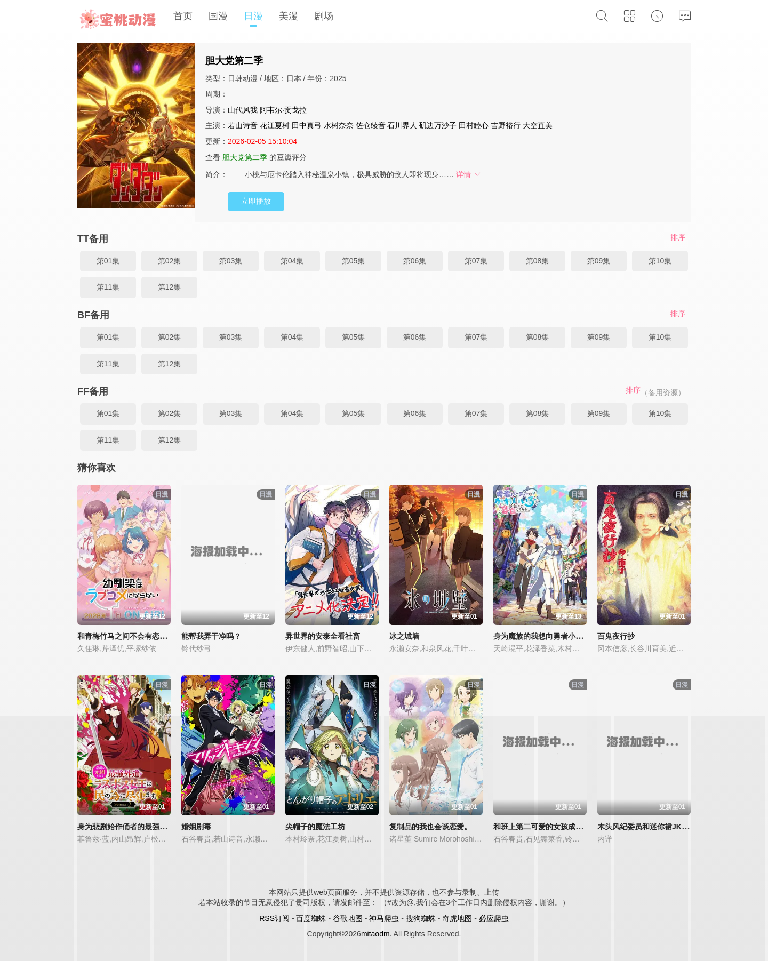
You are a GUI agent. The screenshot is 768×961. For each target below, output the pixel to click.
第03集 (231, 261)
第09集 (599, 261)
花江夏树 (275, 125)
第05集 (353, 261)
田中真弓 (307, 125)
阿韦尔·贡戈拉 (283, 110)
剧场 (323, 16)
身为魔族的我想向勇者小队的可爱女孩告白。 (568, 636)
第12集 (169, 287)
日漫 (253, 16)
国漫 (218, 16)
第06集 (415, 261)
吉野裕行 (506, 125)
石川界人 (402, 125)
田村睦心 (474, 125)
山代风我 (243, 110)
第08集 (537, 261)
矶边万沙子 (438, 125)
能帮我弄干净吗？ (211, 636)
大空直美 (538, 125)
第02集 (169, 261)
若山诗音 (243, 125)
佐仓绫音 (371, 125)
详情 (469, 174)
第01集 (108, 261)
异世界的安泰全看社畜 (322, 636)
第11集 (108, 287)
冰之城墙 (404, 636)
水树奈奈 (339, 125)
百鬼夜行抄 (616, 636)
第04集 (292, 261)
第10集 (660, 261)
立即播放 (256, 201)
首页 (183, 16)
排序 (677, 237)
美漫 (288, 16)
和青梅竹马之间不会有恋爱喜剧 (129, 636)
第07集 (476, 261)
